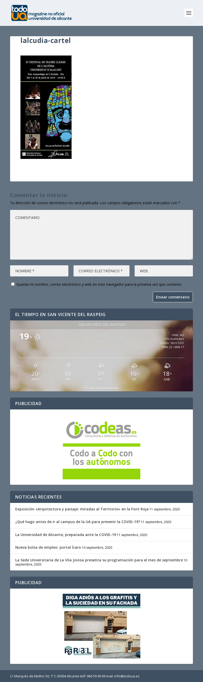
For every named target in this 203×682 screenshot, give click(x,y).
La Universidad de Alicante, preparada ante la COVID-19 (65, 534)
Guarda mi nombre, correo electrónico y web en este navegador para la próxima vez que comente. (99, 284)
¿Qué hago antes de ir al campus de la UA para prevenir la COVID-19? (77, 521)
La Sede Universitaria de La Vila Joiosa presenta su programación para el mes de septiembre (99, 560)
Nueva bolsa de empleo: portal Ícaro (48, 547)
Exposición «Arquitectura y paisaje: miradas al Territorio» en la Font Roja (82, 509)
